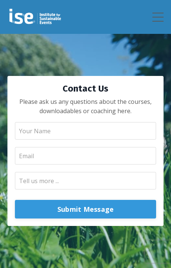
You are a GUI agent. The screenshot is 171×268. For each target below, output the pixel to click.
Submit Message (85, 209)
